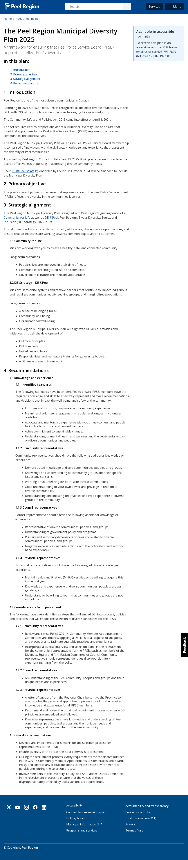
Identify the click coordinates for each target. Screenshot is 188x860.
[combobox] (98, 6)
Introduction (21, 69)
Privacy (130, 823)
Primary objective (25, 74)
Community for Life (17, 217)
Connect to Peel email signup (86, 811)
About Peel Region (28, 18)
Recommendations (26, 83)
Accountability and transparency (147, 804)
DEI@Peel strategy (25, 171)
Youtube (17, 805)
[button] (174, 6)
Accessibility (74, 804)
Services (154, 6)
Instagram (26, 805)
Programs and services (81, 829)
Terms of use (134, 829)
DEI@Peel (51, 217)
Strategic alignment (26, 78)
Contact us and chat (138, 811)
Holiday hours (75, 817)
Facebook (35, 805)
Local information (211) (140, 817)
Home (8, 18)
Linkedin (44, 805)
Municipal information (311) (85, 823)
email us (142, 51)
